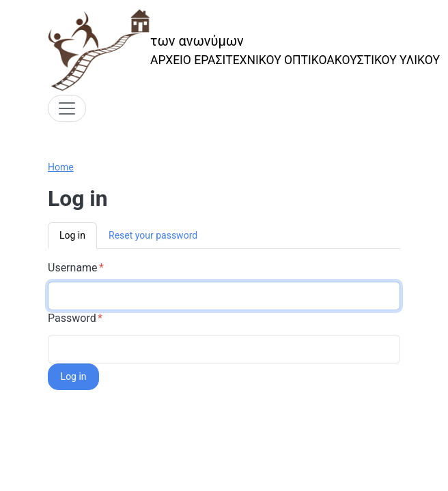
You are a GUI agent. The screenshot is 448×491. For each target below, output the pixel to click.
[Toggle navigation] (67, 108)
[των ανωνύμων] (244, 50)
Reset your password (153, 235)
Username (73, 267)
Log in (72, 235)
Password (72, 318)
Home (61, 167)
